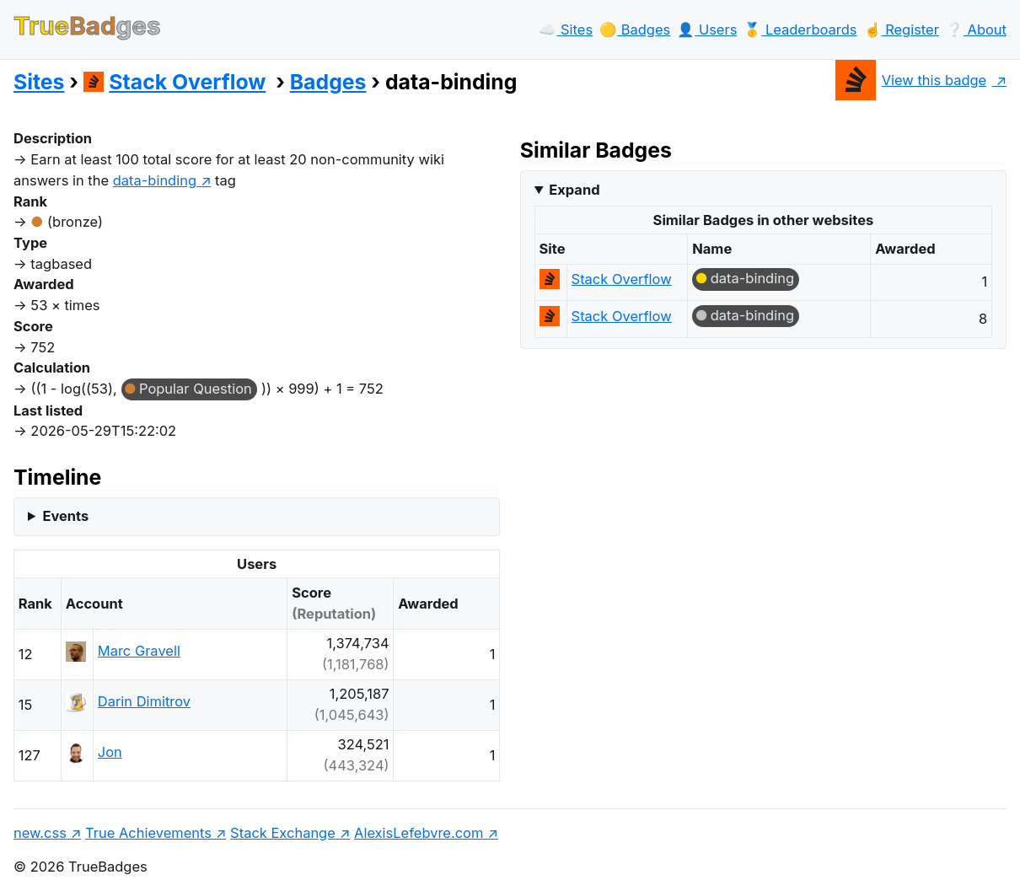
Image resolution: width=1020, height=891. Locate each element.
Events (65, 515)
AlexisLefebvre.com (418, 832)
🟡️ (634, 29)
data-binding (752, 278)
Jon (110, 751)
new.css (40, 832)
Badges (328, 81)
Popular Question (195, 388)
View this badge (910, 80)
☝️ (901, 29)
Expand (574, 189)
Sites (38, 81)
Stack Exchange (283, 832)
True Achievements (148, 832)
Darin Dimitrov (144, 701)
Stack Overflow (174, 81)
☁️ (566, 29)
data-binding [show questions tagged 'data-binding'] (154, 180)
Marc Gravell (139, 650)
